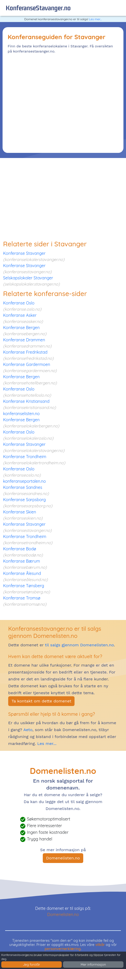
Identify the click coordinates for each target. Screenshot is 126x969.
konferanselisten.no (21, 413)
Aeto (27, 729)
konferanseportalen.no (24, 481)
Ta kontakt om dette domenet (41, 701)
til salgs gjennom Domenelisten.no (79, 645)
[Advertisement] (63, 102)
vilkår (100, 944)
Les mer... (95, 19)
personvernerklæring (63, 948)
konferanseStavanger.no (38, 8)
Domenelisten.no (63, 858)
